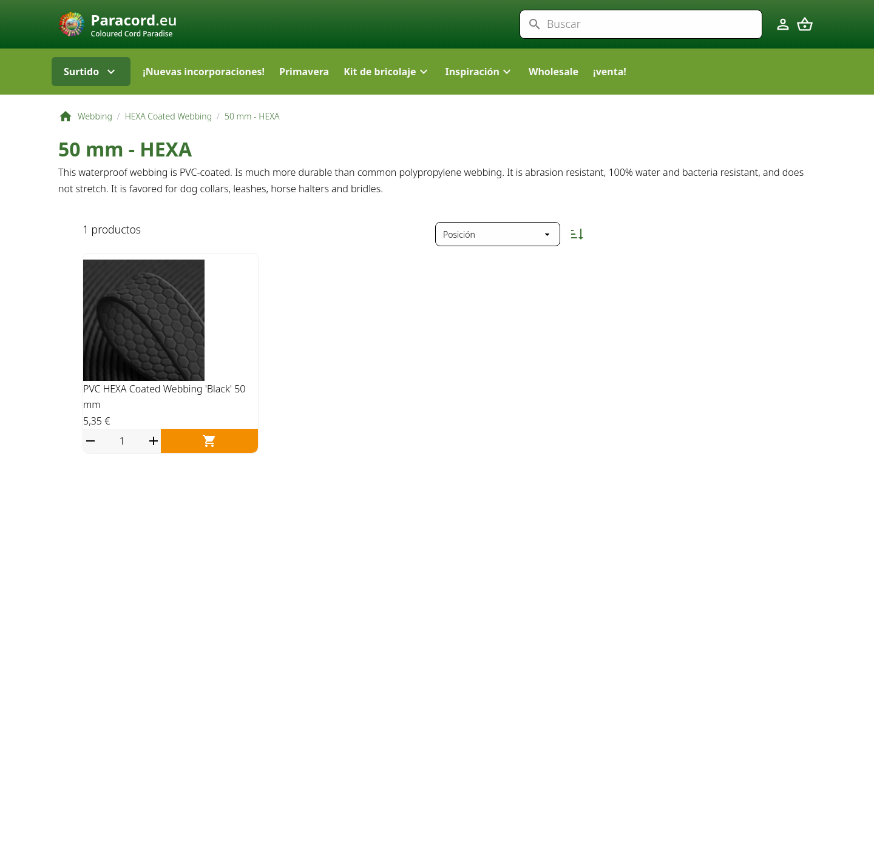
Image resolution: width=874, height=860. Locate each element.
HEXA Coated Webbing (168, 141)
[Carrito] (805, 37)
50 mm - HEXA (252, 141)
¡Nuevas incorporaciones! (204, 97)
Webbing (95, 141)
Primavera (304, 97)
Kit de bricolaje (387, 97)
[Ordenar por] (497, 259)
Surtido (91, 97)
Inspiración (479, 97)
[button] (387, 97)
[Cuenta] (783, 37)
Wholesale (553, 97)
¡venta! (609, 97)
